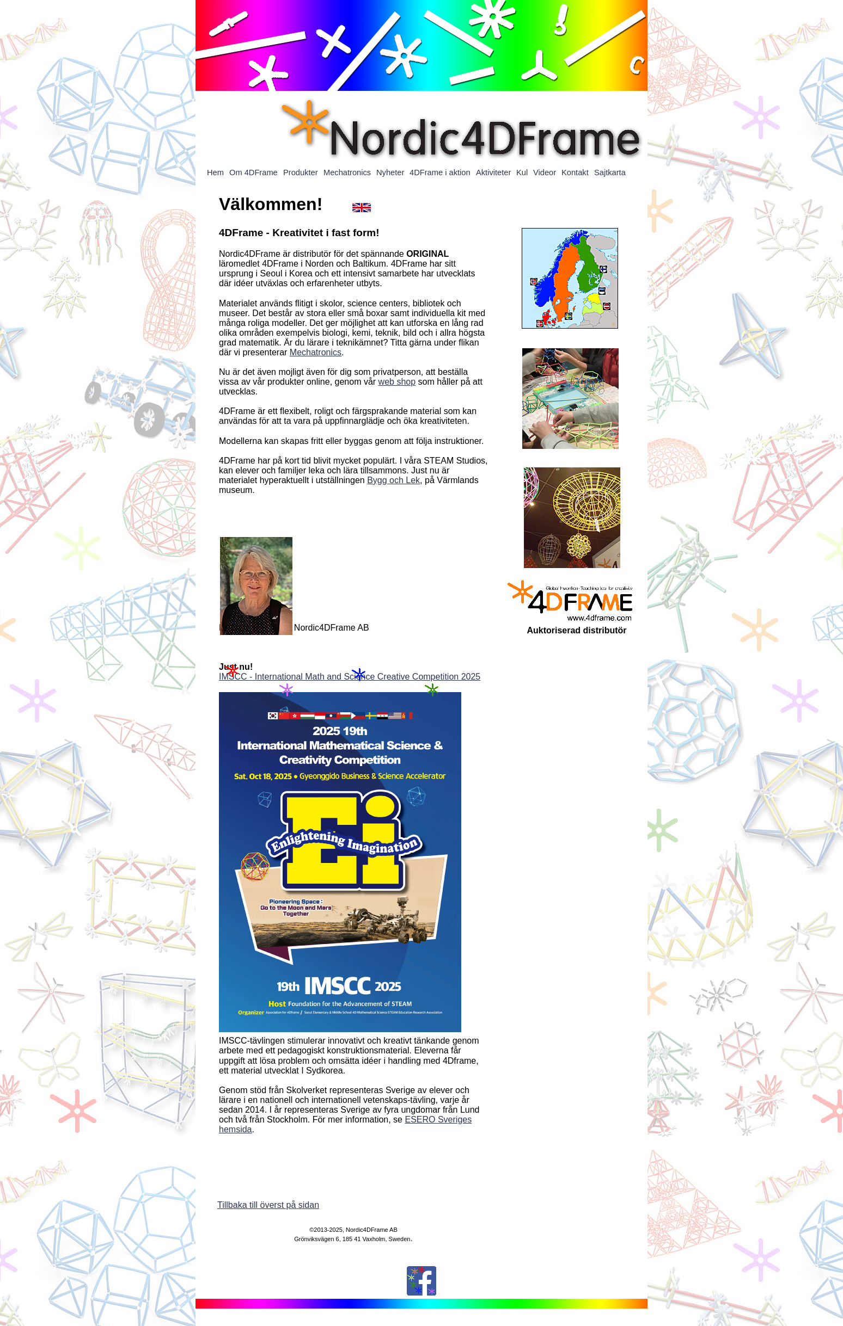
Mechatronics (315, 352)
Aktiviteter (493, 172)
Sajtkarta (610, 172)
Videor (544, 172)
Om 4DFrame (253, 172)
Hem (215, 172)
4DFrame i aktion (440, 172)
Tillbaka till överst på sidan (268, 1205)
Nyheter (390, 172)
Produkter (300, 172)
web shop (397, 381)
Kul (522, 172)
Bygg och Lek (393, 480)
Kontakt (575, 172)
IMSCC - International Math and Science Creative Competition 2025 (349, 676)
